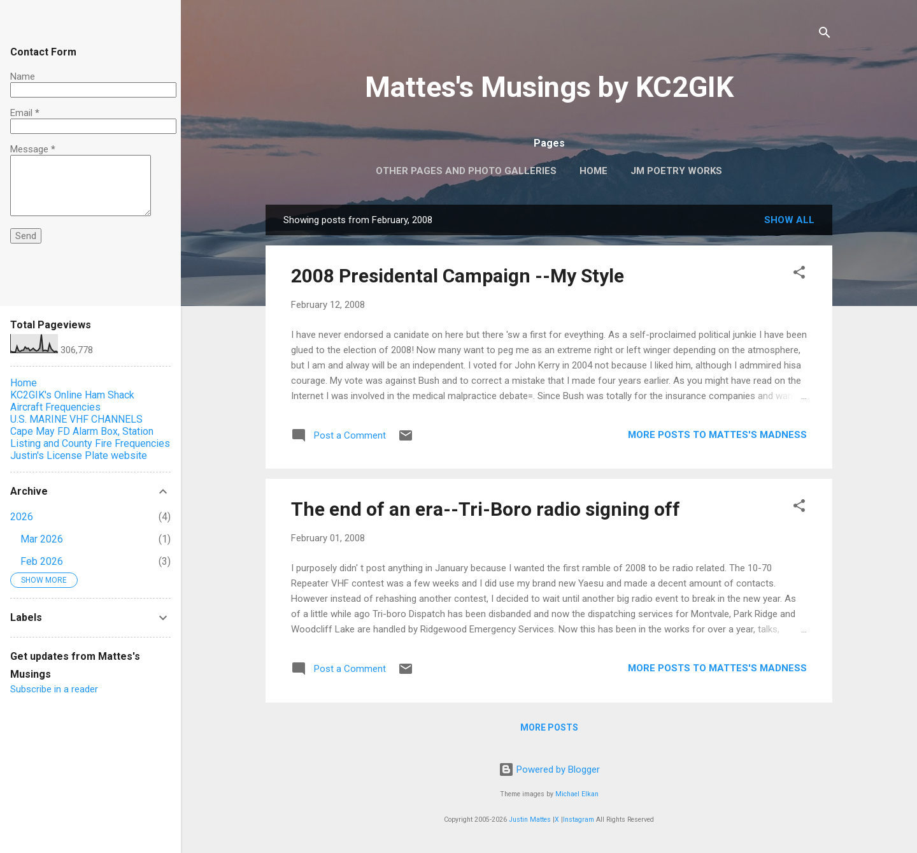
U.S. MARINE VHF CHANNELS (76, 419)
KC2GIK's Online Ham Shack (72, 395)
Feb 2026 (41, 561)
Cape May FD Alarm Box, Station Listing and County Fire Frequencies (90, 437)
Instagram (578, 819)
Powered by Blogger (549, 769)
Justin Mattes (530, 819)
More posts (549, 727)
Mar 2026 (41, 539)
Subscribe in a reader (54, 689)
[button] (799, 274)
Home (593, 171)
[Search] (824, 34)
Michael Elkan (577, 794)
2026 (21, 517)
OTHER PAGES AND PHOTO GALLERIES (466, 171)
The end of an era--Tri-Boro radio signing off (485, 509)
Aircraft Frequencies (55, 407)
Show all (789, 220)
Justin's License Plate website (78, 455)
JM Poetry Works (676, 171)
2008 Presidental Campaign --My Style (457, 276)
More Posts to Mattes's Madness (717, 435)
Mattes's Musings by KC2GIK (549, 87)
